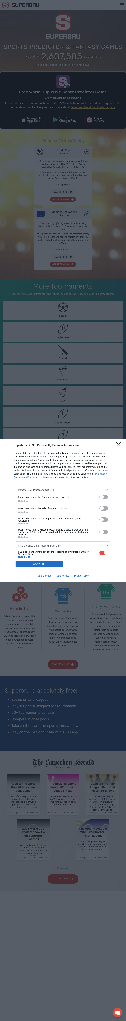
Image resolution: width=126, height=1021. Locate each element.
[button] (117, 1012)
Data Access (62, 575)
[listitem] (63, 490)
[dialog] (63, 510)
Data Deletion (44, 575)
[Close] (119, 445)
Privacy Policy (81, 575)
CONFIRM (39, 564)
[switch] (103, 497)
